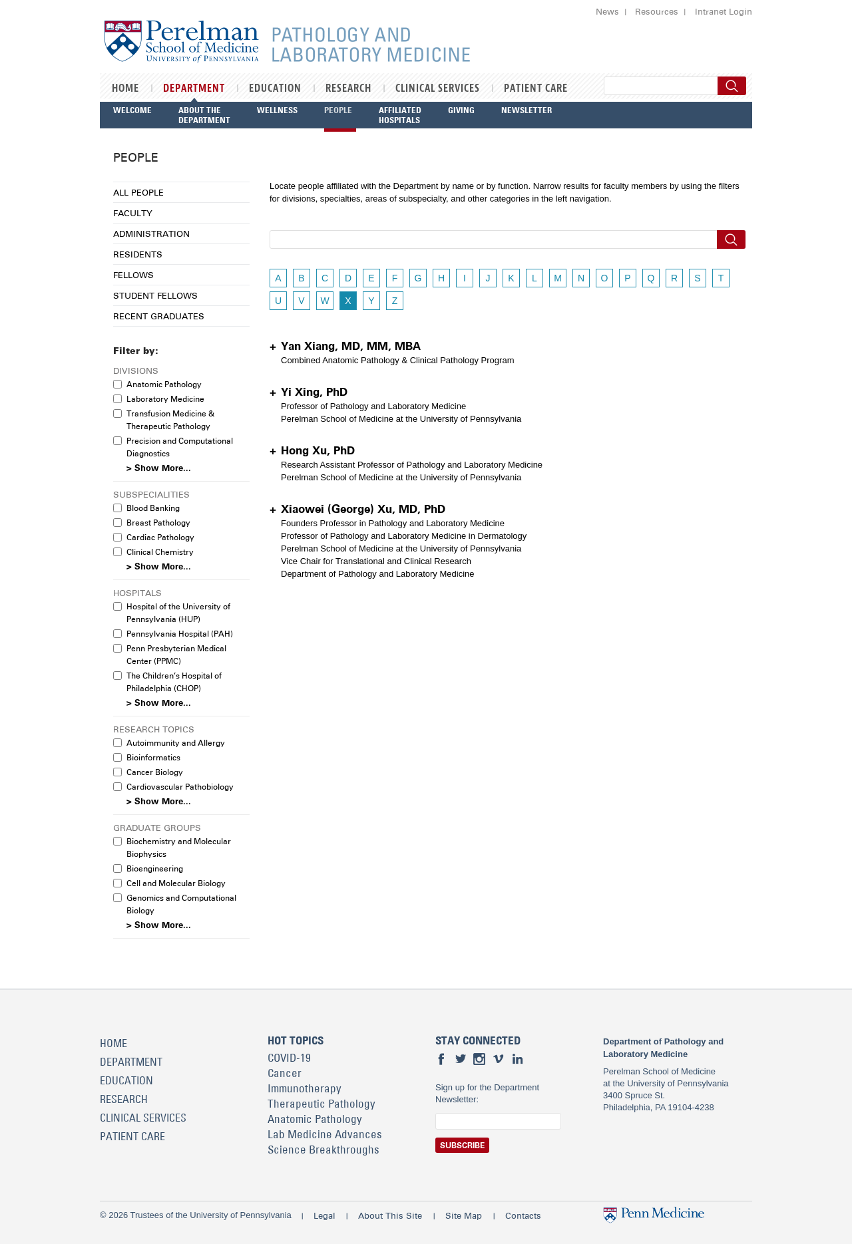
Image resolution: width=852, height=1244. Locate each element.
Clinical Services (437, 88)
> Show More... (158, 468)
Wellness (277, 109)
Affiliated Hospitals (400, 114)
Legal (324, 1215)
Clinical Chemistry (160, 552)
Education (275, 88)
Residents (137, 254)
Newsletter (526, 109)
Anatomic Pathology (164, 384)
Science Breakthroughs (323, 1149)
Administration (151, 233)
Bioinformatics (153, 757)
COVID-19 (289, 1057)
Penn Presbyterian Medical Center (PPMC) (176, 654)
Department (194, 88)
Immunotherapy (304, 1088)
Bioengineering (154, 868)
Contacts (523, 1215)
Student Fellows (155, 295)
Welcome (132, 109)
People (338, 109)
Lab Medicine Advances (325, 1134)
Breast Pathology (158, 523)
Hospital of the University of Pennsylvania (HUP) (178, 612)
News (607, 11)
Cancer (285, 1073)
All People (138, 192)
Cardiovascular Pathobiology (180, 787)
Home (125, 88)
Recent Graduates (158, 316)
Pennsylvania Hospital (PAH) (179, 634)
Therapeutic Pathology (321, 1103)
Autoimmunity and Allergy (175, 743)
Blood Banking (153, 508)
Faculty (132, 213)
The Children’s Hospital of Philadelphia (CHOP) (174, 682)
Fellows (133, 274)
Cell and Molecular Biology (176, 883)
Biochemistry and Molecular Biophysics (178, 847)
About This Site (390, 1215)
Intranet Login (723, 11)
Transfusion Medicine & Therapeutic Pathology (170, 419)
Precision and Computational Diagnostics (179, 447)
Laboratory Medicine (165, 399)
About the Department (204, 114)
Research (348, 88)
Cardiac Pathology (160, 537)
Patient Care (536, 88)
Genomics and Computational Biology (181, 904)
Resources (656, 11)
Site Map (463, 1215)
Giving (461, 109)
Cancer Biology (154, 772)
